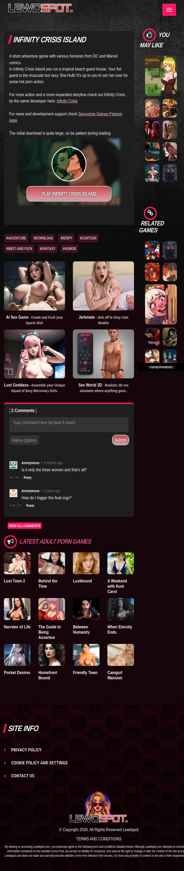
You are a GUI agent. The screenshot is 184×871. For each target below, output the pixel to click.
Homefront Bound (47, 675)
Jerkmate (103, 319)
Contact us (22, 775)
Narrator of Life (17, 626)
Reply (28, 477)
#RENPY (66, 238)
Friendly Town (85, 672)
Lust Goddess (34, 387)
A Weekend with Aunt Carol (117, 586)
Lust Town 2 (14, 580)
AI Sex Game (34, 319)
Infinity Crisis (67, 100)
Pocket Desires (17, 672)
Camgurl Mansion (114, 675)
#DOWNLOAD (43, 238)
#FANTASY (47, 249)
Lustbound (82, 580)
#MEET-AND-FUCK (19, 249)
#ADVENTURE (16, 238)
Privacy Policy (26, 749)
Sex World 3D (103, 387)
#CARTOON (88, 238)
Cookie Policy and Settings (39, 762)
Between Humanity (81, 629)
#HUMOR (69, 249)
